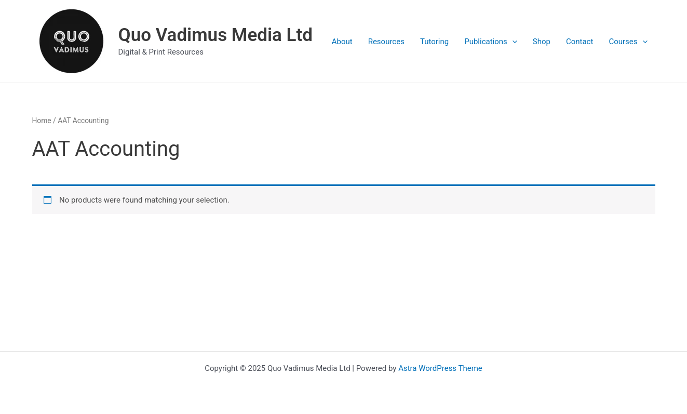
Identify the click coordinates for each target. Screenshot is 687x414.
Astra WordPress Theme (440, 368)
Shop (541, 41)
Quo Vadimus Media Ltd (215, 35)
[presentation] (512, 41)
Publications (490, 41)
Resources (386, 41)
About (342, 41)
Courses (628, 41)
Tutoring (434, 41)
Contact (579, 41)
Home (41, 120)
